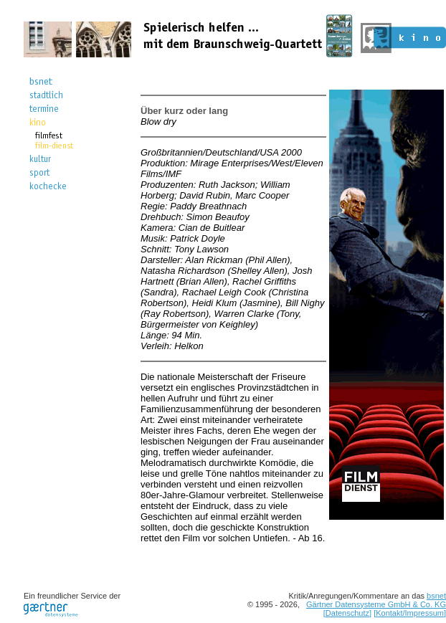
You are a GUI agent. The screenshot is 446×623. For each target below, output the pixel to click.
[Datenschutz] (347, 613)
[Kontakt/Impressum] (410, 613)
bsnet (436, 595)
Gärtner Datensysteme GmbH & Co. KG (376, 604)
